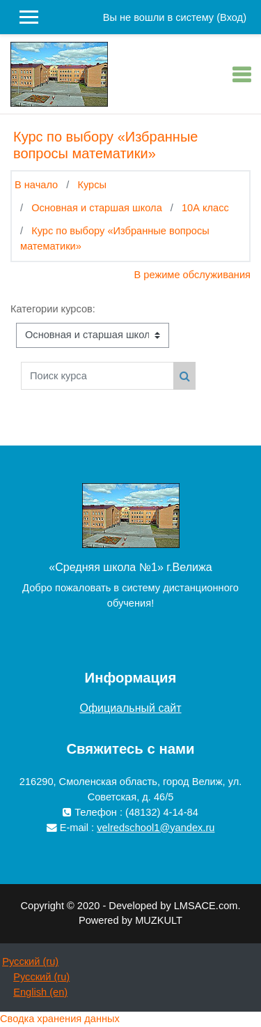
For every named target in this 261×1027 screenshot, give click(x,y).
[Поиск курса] (97, 376)
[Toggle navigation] (241, 74)
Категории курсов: (52, 308)
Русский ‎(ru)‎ (30, 961)
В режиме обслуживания (192, 274)
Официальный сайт (130, 708)
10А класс (205, 207)
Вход (231, 17)
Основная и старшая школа (96, 207)
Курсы (91, 184)
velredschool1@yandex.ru (155, 827)
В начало (36, 184)
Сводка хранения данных (60, 1018)
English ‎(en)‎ (40, 992)
